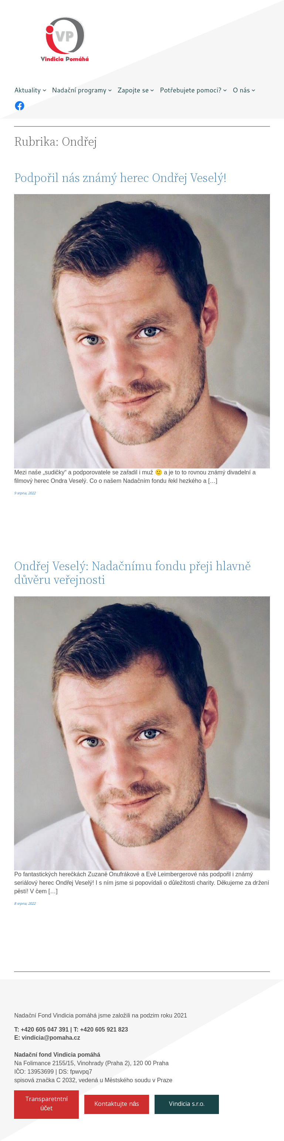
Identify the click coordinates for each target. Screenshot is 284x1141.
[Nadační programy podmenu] (110, 90)
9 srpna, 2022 (25, 494)
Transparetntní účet (46, 1104)
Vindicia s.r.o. (186, 1104)
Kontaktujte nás (116, 1104)
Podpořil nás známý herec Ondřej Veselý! (120, 177)
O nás (241, 90)
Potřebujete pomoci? (191, 90)
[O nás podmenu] (253, 90)
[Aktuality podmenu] (45, 90)
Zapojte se (133, 90)
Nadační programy (79, 90)
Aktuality (27, 90)
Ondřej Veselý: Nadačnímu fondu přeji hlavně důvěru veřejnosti (132, 573)
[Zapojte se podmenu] (152, 90)
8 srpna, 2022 (25, 904)
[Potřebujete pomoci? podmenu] (225, 90)
